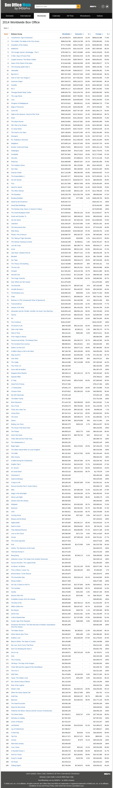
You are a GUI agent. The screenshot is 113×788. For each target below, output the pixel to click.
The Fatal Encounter (18, 703)
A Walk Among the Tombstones (21, 461)
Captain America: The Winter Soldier (23, 59)
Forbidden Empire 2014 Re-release (23, 599)
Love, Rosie (15, 747)
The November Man (18, 577)
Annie (13, 249)
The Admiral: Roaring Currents (21, 242)
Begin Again (15, 446)
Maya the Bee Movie (18, 707)
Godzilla (14, 85)
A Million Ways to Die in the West (22, 351)
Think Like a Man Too (18, 409)
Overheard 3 (15, 475)
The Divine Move (17, 714)
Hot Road (14, 762)
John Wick (14, 358)
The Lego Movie (16, 96)
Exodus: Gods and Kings (19, 147)
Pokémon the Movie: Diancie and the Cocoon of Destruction (31, 711)
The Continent (16, 322)
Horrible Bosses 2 (17, 289)
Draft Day (14, 696)
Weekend (50, 774)
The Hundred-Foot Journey (20, 344)
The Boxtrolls (15, 285)
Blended (14, 256)
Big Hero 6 (14, 74)
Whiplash (14, 504)
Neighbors (14, 143)
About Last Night (17, 497)
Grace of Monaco (17, 722)
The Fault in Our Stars (18, 132)
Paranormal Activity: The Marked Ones (24, 340)
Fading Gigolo (16, 765)
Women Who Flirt (17, 595)
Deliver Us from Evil (18, 347)
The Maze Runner (17, 121)
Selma (13, 420)
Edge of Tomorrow (17, 107)
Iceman (13, 740)
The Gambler (15, 588)
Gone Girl (14, 110)
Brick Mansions (16, 402)
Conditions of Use (35, 786)
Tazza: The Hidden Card (19, 678)
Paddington (15, 151)
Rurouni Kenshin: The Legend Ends (23, 563)
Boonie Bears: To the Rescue (21, 574)
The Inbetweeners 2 (18, 442)
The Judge (14, 362)
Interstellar (14, 70)
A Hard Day (15, 733)
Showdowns (85, 16)
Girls (12, 656)
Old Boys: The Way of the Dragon (22, 663)
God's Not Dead (16, 435)
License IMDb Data (62, 777)
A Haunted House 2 (17, 751)
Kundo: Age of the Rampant (20, 621)
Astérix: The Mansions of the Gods (23, 548)
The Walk (14, 453)
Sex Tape (14, 260)
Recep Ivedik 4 (16, 581)
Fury (12, 183)
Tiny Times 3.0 (16, 366)
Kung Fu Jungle (16, 758)
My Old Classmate (17, 395)
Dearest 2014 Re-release (19, 501)
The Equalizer (16, 194)
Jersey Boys (15, 413)
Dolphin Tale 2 (16, 464)
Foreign (98, 34)
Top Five (14, 736)
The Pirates (15, 431)
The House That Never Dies (20, 428)
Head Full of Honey (17, 384)
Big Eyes (14, 700)
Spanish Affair (16, 377)
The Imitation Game (18, 165)
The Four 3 (15, 671)
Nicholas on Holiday (18, 718)
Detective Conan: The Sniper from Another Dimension (29, 559)
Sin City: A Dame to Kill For (20, 584)
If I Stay (13, 380)
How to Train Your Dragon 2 (20, 78)
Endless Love (15, 638)
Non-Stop (14, 169)
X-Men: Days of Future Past (20, 56)
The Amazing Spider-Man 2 (20, 67)
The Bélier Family (17, 399)
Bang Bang (15, 555)
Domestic (10, 16)
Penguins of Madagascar (19, 103)
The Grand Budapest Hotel (20, 213)
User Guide (51, 777)
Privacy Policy (49, 786)
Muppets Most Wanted (19, 373)
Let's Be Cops (16, 245)
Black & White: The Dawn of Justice (23, 641)
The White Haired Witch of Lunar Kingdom (25, 450)
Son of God (15, 406)
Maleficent (14, 48)
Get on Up (14, 652)
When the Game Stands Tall (20, 692)
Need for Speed (16, 187)
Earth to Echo (16, 526)
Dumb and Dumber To (18, 216)
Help (71, 777)
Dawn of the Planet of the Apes (21, 63)
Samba (13, 592)
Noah (13, 118)
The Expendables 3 (17, 176)
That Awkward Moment (19, 530)
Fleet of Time (15, 333)
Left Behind (15, 725)
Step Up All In (16, 355)
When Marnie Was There (19, 634)
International (25, 16)
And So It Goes (16, 754)
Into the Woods (16, 180)
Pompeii (14, 271)
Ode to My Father (17, 329)
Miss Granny (15, 457)
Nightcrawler (15, 522)
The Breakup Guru (17, 293)
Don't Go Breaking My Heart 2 (21, 649)
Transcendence (16, 304)
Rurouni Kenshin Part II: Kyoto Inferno (24, 486)
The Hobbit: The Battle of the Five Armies (25, 41)
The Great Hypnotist (18, 541)
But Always (15, 610)
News (39, 774)
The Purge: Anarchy (18, 278)
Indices (100, 16)
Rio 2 (13, 89)
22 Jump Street (16, 129)
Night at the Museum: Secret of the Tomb (25, 114)
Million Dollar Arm (17, 606)
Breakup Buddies (17, 198)
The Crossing (15, 660)
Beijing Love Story (17, 424)
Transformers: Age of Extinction (22, 38)
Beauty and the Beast (18, 519)
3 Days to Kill (15, 482)
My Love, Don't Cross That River (22, 645)
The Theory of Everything (19, 264)
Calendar (56, 16)
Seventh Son (15, 275)
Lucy (12, 100)
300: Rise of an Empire (19, 125)
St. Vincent (15, 468)
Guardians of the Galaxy (19, 45)
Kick (12, 544)
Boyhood (14, 508)
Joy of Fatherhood (17, 729)
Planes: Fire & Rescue (18, 234)
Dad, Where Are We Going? (20, 282)
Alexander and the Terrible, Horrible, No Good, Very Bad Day (32, 311)
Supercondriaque (17, 479)
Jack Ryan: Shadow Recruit (20, 253)
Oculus (13, 537)
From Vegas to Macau (18, 337)
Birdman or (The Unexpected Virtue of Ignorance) (28, 300)
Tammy (13, 315)
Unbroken (14, 224)
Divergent (14, 136)
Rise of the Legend (17, 685)
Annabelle (14, 154)
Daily (44, 774)
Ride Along (15, 231)
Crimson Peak (16, 391)
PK (12, 318)
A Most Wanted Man (18, 617)
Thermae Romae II (17, 552)
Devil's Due (15, 614)
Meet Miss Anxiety (17, 743)
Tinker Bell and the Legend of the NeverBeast (26, 667)
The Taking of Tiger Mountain (21, 238)
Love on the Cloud (17, 533)
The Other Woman (17, 191)
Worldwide (41, 16)
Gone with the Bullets (18, 369)
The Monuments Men (18, 227)
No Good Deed (16, 471)
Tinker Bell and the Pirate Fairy (21, 439)
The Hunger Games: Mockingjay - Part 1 (25, 52)
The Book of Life (16, 326)
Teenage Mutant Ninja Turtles (21, 92)
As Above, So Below (18, 566)
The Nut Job (15, 267)
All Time (70, 16)
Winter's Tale (15, 689)
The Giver (14, 417)
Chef (12, 512)
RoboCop (14, 162)
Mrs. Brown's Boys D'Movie (20, 681)
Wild (12, 490)
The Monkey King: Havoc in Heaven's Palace (26, 209)
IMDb (66, 780)
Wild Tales (14, 674)
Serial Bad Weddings (18, 205)
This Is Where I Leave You (20, 570)
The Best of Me (16, 603)
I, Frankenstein (16, 388)
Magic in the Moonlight (19, 493)
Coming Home (16, 515)
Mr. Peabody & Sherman (19, 140)
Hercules (14, 158)
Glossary (43, 777)
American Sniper (17, 81)
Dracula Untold (16, 172)
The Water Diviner (17, 630)
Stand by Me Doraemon (19, 202)
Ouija (13, 296)
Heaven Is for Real (17, 307)
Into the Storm (16, 220)
